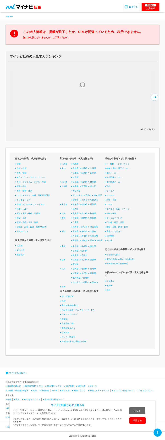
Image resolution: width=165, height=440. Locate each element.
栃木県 (84, 182)
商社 (108, 186)
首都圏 (64, 186)
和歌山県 (94, 236)
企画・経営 (21, 168)
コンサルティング (114, 218)
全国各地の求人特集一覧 (117, 263)
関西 (64, 231)
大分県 (84, 273)
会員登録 (150, 7)
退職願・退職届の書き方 (18, 390)
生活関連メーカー (114, 182)
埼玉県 (75, 186)
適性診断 (82, 386)
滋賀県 (75, 231)
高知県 (75, 264)
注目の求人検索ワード (54, 399)
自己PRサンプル (54, 386)
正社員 (19, 245)
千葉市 (88, 195)
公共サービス (22, 231)
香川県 (84, 260)
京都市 (75, 240)
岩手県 (84, 168)
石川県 (84, 213)
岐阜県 (75, 218)
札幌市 (75, 164)
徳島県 (75, 260)
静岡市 (75, 227)
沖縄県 (86, 278)
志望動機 (70, 386)
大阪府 (93, 231)
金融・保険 (111, 213)
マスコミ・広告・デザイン (118, 209)
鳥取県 (75, 246)
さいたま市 (77, 195)
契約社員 (20, 250)
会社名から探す (113, 255)
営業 (19, 164)
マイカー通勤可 (68, 337)
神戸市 (100, 240)
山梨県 (84, 204)
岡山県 (93, 246)
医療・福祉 (21, 186)
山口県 (84, 251)
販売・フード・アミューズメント (31, 177)
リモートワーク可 (69, 314)
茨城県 (75, 182)
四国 (64, 260)
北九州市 (76, 282)
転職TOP (9, 16)
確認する (137, 420)
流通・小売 (111, 200)
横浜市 (75, 200)
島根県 (84, 246)
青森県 (75, 168)
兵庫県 (75, 236)
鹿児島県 (76, 278)
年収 (35, 390)
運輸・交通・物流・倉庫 (117, 227)
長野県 (93, 204)
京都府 (84, 231)
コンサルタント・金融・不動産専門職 (33, 195)
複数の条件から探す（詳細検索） (121, 259)
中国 (64, 246)
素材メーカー (112, 173)
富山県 (75, 213)
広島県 (75, 251)
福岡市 (86, 282)
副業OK (65, 319)
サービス (110, 191)
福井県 (93, 213)
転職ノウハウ (79, 390)
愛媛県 (93, 260)
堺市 (92, 240)
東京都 (93, 186)
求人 (17, 399)
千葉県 (84, 186)
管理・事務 (21, 173)
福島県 (93, 173)
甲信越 (64, 204)
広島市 (84, 255)
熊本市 (95, 282)
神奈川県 (76, 191)
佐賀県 (84, 269)
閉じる (137, 410)
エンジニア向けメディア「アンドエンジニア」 (134, 390)
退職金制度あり (68, 328)
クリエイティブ (23, 200)
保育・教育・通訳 (24, 191)
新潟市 (75, 209)
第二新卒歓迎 (67, 296)
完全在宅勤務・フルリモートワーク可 (78, 310)
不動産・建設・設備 (115, 222)
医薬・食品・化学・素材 (27, 222)
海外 (64, 287)
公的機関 (110, 236)
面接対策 (65, 390)
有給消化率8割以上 (70, 305)
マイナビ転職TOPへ (18, 373)
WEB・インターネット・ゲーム (30, 204)
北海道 (64, 164)
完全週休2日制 (68, 323)
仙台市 (75, 177)
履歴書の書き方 (14, 386)
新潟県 (75, 204)
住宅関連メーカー (114, 177)
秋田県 (75, 173)
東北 (64, 168)
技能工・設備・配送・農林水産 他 (31, 227)
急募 (64, 301)
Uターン (93, 386)
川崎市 (84, 200)
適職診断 (45, 390)
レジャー (110, 195)
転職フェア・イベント (99, 390)
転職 (9, 399)
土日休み (110, 281)
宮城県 (93, 168)
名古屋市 (94, 227)
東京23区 (98, 195)
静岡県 (84, 218)
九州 (64, 269)
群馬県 (93, 182)
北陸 (64, 213)
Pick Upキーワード (32, 399)
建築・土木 (21, 218)
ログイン (133, 7)
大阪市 (84, 240)
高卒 (108, 290)
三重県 (75, 222)
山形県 (84, 173)
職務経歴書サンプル (34, 386)
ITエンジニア (22, 209)
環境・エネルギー (114, 231)
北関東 (64, 182)
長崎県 (93, 269)
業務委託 (20, 255)
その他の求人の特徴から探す (74, 341)
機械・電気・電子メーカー (118, 168)
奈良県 (84, 236)
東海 (64, 218)
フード (109, 204)
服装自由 (65, 332)
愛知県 (93, 218)
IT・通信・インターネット (118, 164)
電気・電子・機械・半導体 (28, 213)
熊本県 (75, 273)
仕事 (55, 390)
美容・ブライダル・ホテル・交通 (31, 182)
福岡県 (75, 269)
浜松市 (84, 227)
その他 (109, 240)
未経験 (109, 285)
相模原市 (94, 200)
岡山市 (75, 255)
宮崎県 (93, 273)
